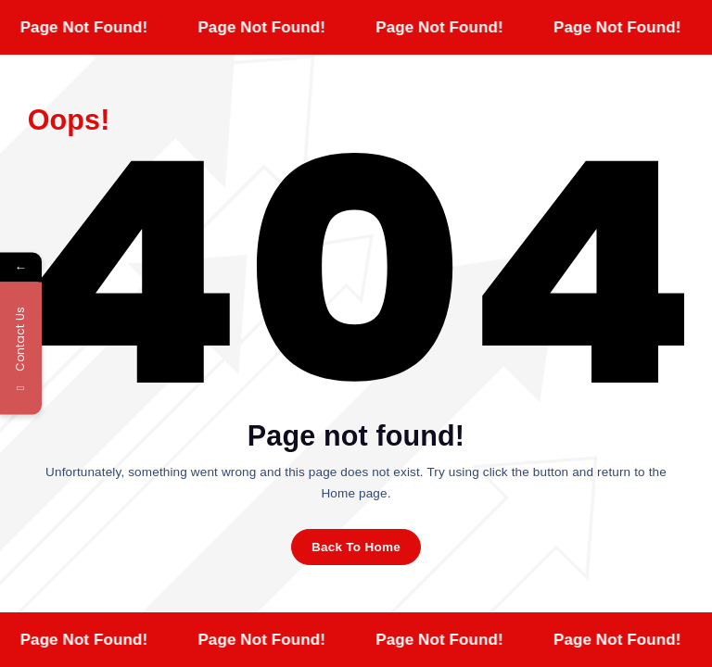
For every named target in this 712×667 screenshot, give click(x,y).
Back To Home (356, 547)
